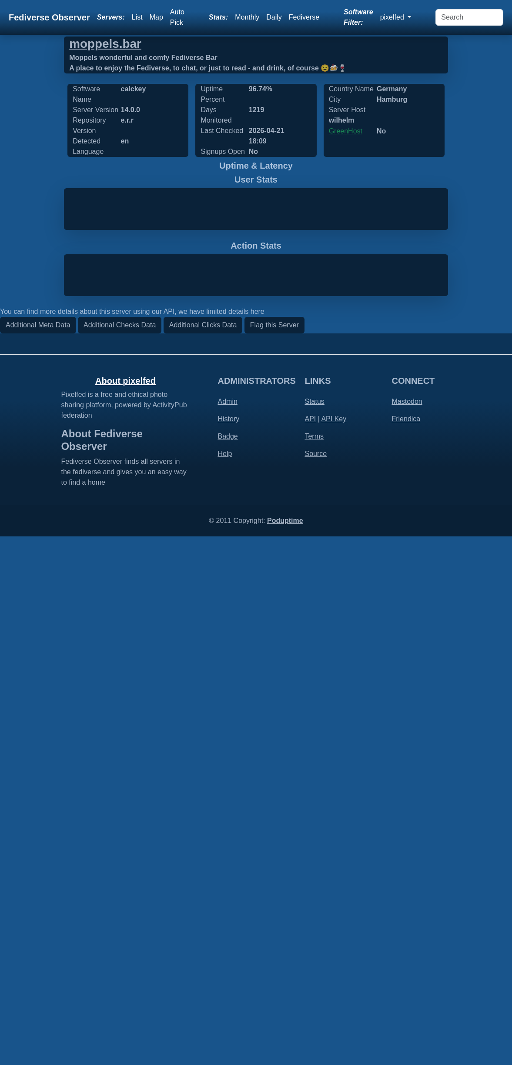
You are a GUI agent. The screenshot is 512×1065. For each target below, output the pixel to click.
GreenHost (345, 131)
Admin (227, 930)
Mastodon (407, 930)
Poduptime (285, 1049)
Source (316, 982)
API (310, 948)
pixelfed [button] (393, 17)
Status (314, 930)
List (137, 17)
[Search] (469, 17)
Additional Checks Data (120, 854)
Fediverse (304, 17)
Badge (228, 965)
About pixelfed (125, 910)
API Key (333, 948)
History (228, 948)
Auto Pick (177, 17)
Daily (274, 17)
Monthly (247, 17)
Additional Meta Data (38, 854)
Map (156, 17)
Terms (314, 965)
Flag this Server (274, 854)
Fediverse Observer (49, 17)
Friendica (406, 948)
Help (225, 982)
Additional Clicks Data (203, 854)
